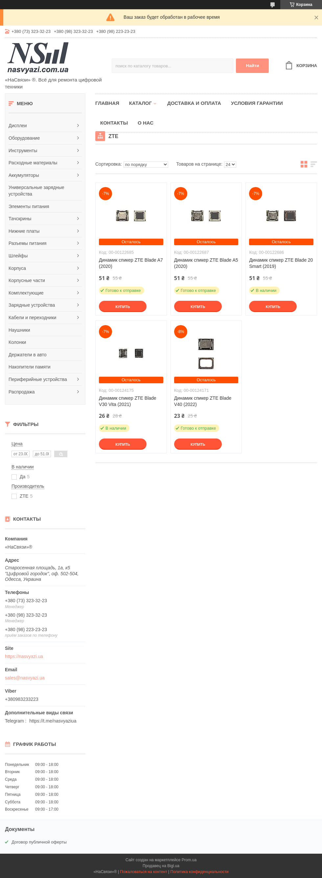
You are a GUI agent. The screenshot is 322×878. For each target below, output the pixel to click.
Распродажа (22, 391)
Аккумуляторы (24, 175)
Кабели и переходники (32, 317)
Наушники (19, 330)
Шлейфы (18, 255)
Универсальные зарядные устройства (36, 191)
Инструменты (23, 150)
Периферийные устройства (38, 379)
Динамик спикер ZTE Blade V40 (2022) (203, 401)
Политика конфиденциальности (200, 871)
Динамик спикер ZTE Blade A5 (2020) (206, 263)
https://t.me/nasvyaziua (52, 721)
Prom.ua (189, 860)
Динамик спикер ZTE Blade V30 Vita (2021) (127, 401)
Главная (107, 103)
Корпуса (17, 268)
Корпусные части (27, 280)
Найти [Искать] (252, 65)
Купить (122, 307)
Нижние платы (24, 231)
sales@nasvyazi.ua (25, 677)
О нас (145, 122)
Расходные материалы (33, 162)
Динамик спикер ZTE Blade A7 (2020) (131, 263)
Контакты (114, 122)
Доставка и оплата (194, 103)
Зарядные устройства (32, 305)
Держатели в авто (28, 354)
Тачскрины (20, 218)
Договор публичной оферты (39, 842)
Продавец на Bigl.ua (161, 866)
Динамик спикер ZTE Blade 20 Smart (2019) (281, 263)
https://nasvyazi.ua (24, 656)
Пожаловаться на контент (143, 871)
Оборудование (24, 138)
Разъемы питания (27, 243)
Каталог (140, 103)
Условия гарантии (257, 103)
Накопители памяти (30, 366)
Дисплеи (18, 125)
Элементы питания (29, 206)
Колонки (17, 342)
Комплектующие (26, 293)
